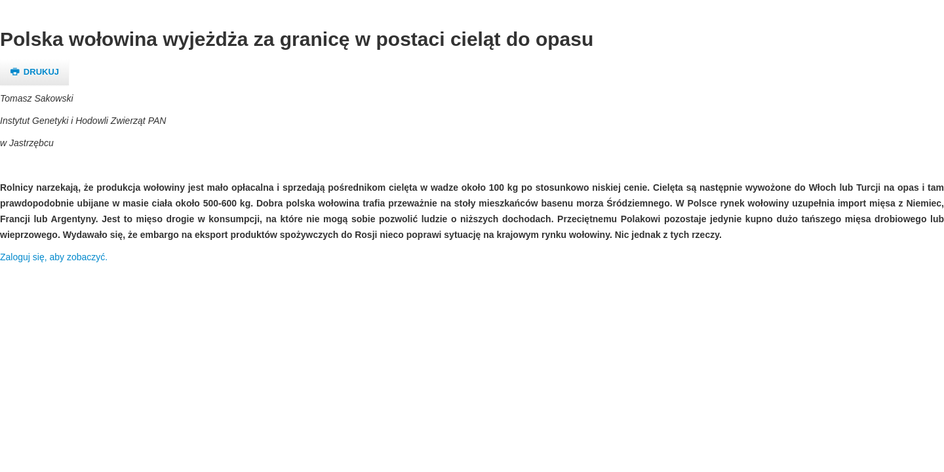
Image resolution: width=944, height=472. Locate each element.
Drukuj (34, 72)
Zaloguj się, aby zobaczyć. (54, 257)
